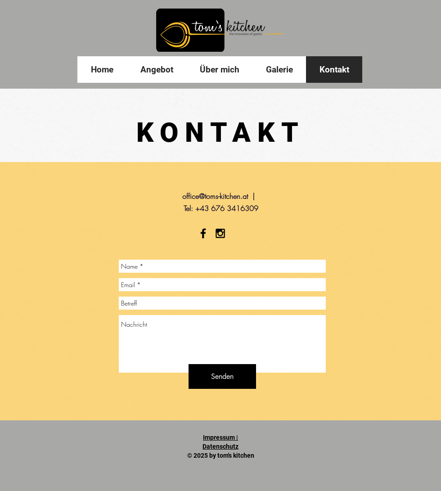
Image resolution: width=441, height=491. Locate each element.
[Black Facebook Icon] (203, 233)
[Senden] (222, 376)
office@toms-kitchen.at (215, 196)
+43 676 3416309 (226, 208)
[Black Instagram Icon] (220, 233)
